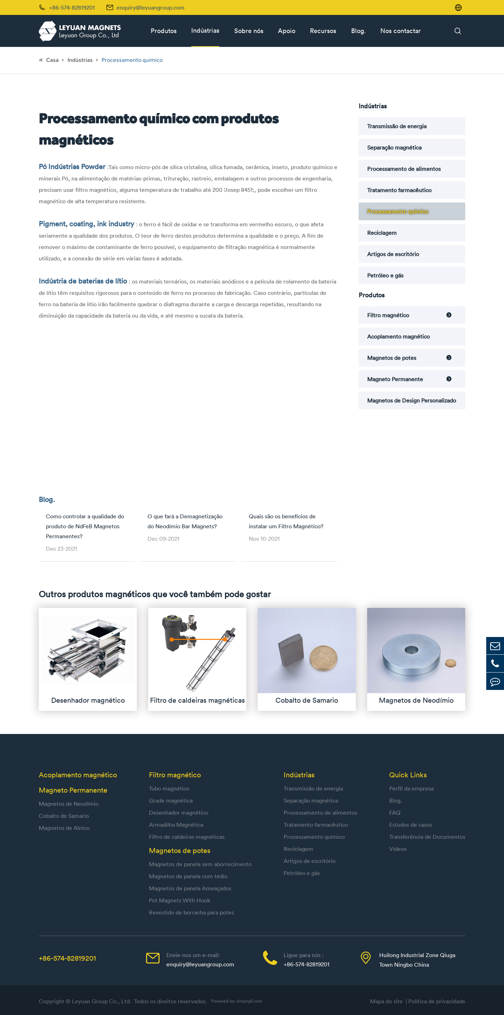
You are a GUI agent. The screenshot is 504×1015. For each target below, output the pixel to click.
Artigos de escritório (393, 254)
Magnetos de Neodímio (68, 803)
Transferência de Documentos (427, 836)
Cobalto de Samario (64, 815)
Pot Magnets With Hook (179, 900)
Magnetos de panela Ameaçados (190, 888)
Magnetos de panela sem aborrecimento (200, 864)
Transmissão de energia (397, 126)
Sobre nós (248, 31)
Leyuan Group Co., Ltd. (102, 1001)
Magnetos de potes (391, 357)
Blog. (358, 31)
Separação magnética (394, 147)
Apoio (286, 31)
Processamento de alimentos (404, 168)
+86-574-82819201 (67, 958)
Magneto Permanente (395, 379)
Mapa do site (388, 1001)
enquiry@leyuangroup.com (150, 7)
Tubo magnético (169, 788)
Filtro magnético (388, 315)
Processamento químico (132, 59)
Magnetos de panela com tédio (188, 876)
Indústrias (205, 30)
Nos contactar (400, 31)
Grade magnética (171, 800)
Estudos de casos (410, 824)
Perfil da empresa (411, 788)
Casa (52, 59)
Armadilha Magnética (176, 824)
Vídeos (398, 848)
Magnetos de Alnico (64, 827)
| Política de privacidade (435, 1001)
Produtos (164, 31)
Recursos (323, 31)
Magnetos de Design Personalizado (411, 400)
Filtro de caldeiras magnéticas (187, 836)
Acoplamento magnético (398, 336)
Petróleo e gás (385, 275)
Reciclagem (382, 232)
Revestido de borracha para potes (191, 912)
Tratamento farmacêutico (399, 190)
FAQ (395, 812)
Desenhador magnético (178, 812)
